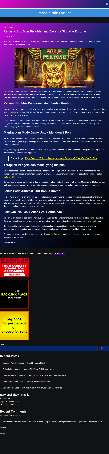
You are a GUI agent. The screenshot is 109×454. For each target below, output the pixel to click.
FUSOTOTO (5, 398)
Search (3, 344)
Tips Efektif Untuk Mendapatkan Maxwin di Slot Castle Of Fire (61, 158)
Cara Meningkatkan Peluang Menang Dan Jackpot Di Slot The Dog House (34, 375)
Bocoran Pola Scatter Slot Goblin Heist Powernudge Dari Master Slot (32, 388)
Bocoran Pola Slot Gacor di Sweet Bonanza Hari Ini (25, 363)
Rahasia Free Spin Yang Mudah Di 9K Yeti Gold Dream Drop (28, 369)
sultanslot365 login (54, 234)
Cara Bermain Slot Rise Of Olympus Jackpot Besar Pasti (27, 382)
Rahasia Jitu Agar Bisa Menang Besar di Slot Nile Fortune (45, 31)
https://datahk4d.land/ (9, 401)
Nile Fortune (16, 112)
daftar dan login (19, 422)
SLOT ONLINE (8, 27)
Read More (9, 242)
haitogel (3, 434)
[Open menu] (107, 4)
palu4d (3, 428)
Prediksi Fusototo (7, 404)
